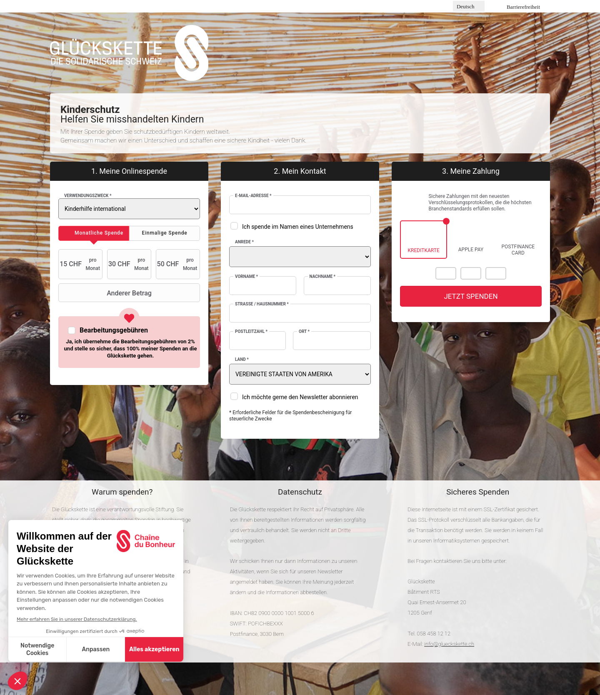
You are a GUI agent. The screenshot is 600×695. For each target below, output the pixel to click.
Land (242, 359)
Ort (304, 331)
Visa (470, 273)
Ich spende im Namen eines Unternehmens (297, 226)
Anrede (244, 242)
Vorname (246, 276)
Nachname (323, 276)
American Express (495, 273)
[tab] (93, 233)
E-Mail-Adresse (253, 195)
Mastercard (445, 273)
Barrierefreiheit (523, 7)
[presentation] (94, 233)
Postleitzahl (251, 331)
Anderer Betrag (106, 293)
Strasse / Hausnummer (262, 304)
